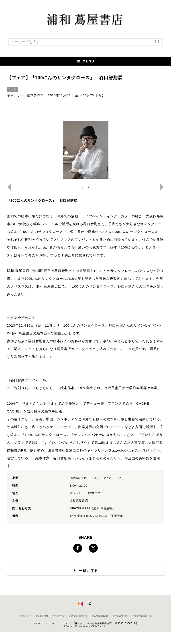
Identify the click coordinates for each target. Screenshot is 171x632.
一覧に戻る (88, 571)
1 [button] (82, 187)
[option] (85, 150)
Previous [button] (7, 187)
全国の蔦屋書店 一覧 (142, 616)
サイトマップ (59, 616)
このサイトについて (78, 616)
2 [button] (89, 187)
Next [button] (163, 187)
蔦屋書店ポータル (121, 616)
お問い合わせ (25, 616)
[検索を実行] (156, 43)
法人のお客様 (42, 616)
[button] (85, 61)
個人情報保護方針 (100, 616)
